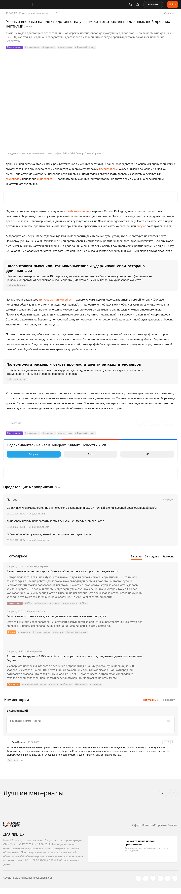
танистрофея (63, 299)
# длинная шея (35, 47)
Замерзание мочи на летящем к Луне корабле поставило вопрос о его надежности (66, 574)
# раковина (105, 690)
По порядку (168, 706)
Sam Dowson (19, 748)
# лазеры (63, 638)
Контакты (142, 831)
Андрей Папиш (37, 513)
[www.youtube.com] (153, 884)
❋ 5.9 (29, 26)
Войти (172, 4)
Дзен (79, 454)
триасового (46, 299)
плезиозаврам (108, 169)
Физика (12, 638)
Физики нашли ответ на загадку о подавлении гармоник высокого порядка (69, 622)
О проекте (156, 831)
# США (90, 608)
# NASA (31, 608)
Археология (14, 690)
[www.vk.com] (145, 884)
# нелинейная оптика (83, 638)
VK (135, 454)
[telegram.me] (167, 884)
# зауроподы (53, 47)
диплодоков (44, 179)
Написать (153, 4)
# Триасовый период (94, 47)
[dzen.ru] (160, 884)
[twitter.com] (138, 884)
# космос (59, 608)
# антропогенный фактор (37, 690)
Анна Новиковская (38, 13)
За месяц (168, 556)
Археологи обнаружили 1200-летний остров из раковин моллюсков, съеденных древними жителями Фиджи (74, 664)
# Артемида (44, 608)
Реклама (171, 831)
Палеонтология (15, 47)
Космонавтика (15, 608)
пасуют (141, 226)
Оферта (129, 831)
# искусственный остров (67, 690)
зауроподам (13, 179)
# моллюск (89, 690)
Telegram (23, 454)
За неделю (152, 556)
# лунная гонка (75, 608)
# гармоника (25, 638)
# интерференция (45, 638)
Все (57, 487)
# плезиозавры (72, 47)
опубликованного (78, 211)
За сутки (136, 556)
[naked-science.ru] (175, 884)
